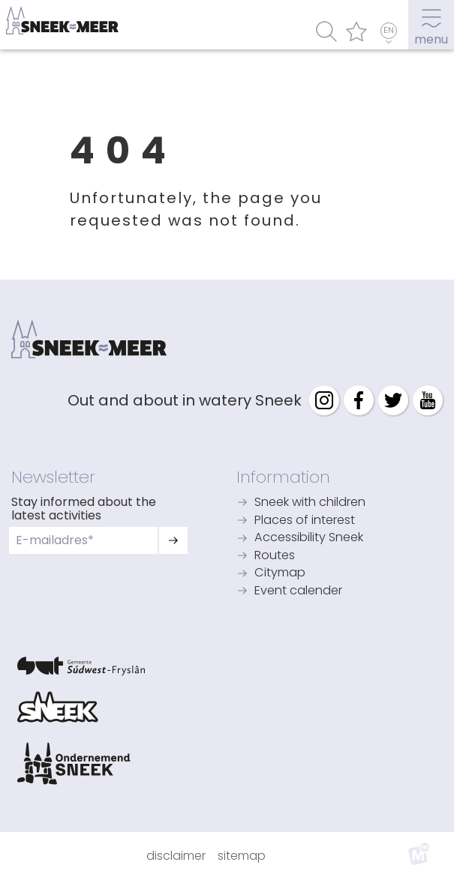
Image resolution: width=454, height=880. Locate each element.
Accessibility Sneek (308, 538)
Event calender (298, 591)
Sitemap (242, 855)
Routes (274, 556)
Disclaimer (176, 855)
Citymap (279, 573)
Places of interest (304, 520)
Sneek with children (309, 502)
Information (283, 477)
